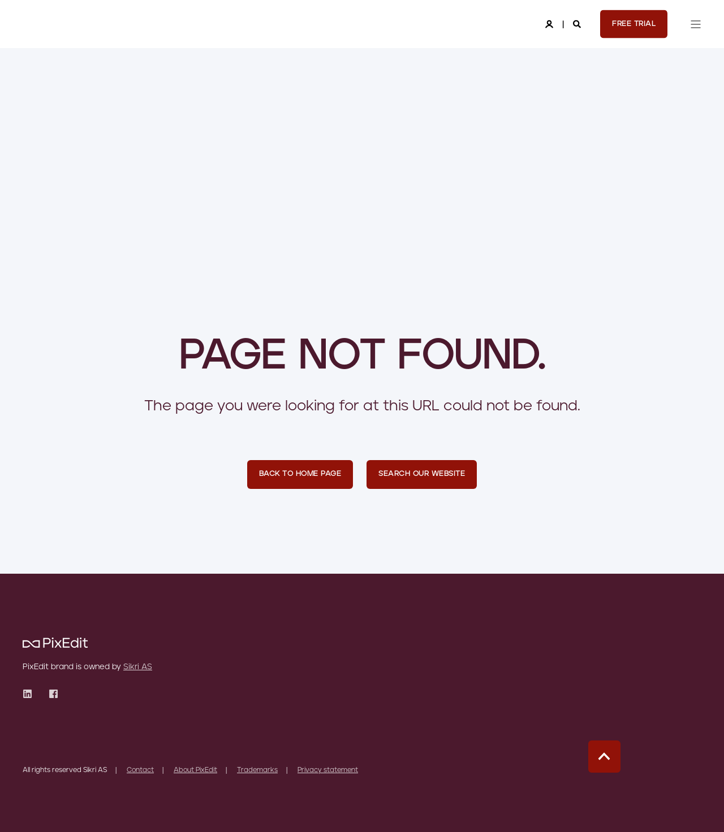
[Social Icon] (31, 694)
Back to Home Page (300, 474)
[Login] (550, 24)
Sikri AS (137, 667)
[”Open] (695, 24)
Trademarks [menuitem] (257, 770)
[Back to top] (604, 756)
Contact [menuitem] (140, 770)
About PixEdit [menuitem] (195, 770)
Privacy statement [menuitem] (328, 770)
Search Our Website (421, 474)
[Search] (578, 24)
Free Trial (634, 23)
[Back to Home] (55, 24)
